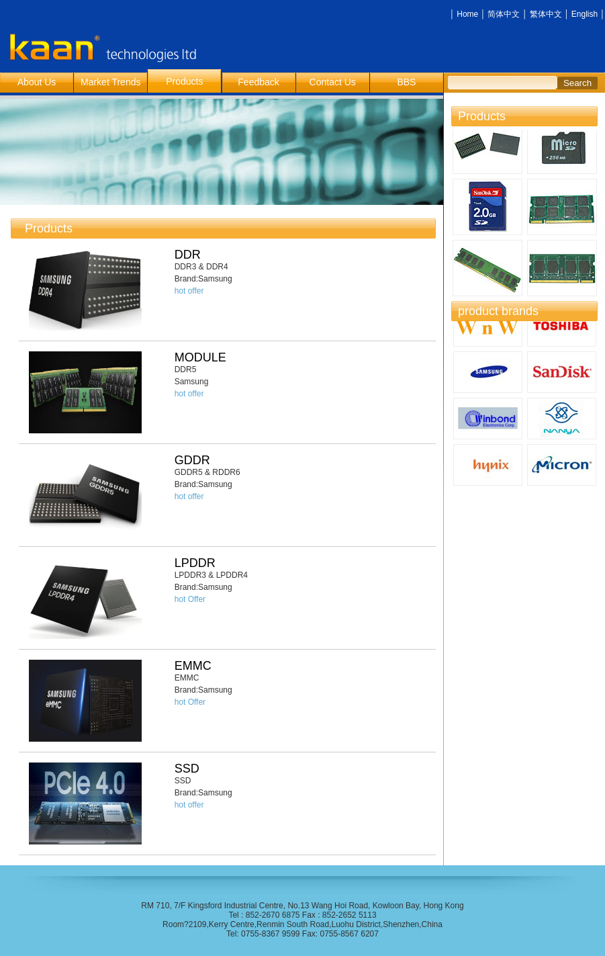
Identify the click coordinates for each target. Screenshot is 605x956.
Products (184, 81)
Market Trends (110, 82)
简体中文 (503, 14)
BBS (406, 82)
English (584, 14)
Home (467, 14)
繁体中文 (546, 14)
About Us (36, 82)
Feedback (258, 82)
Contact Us (333, 82)
